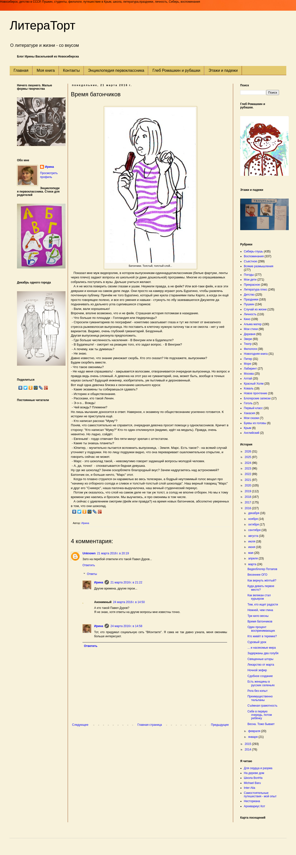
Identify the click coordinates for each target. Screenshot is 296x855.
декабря (254, 513)
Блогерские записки (257, 398)
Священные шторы (260, 659)
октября (254, 524)
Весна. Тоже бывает (261, 724)
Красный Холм (253, 383)
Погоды (249, 274)
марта (252, 564)
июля (252, 541)
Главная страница (150, 724)
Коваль (249, 388)
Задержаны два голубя (263, 653)
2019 (248, 491)
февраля (254, 731)
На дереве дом (254, 773)
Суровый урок (256, 642)
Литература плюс (255, 289)
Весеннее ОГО (257, 574)
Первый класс (253, 408)
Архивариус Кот (254, 806)
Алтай (248, 378)
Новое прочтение (255, 393)
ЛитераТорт (42, 25)
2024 (248, 463)
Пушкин (249, 304)
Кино (247, 319)
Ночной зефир (257, 670)
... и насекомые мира (261, 647)
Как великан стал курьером (259, 597)
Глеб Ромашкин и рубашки (176, 70)
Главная (21, 70)
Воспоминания (254, 256)
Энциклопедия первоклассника (116, 70)
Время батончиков (259, 621)
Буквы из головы (255, 423)
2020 (248, 485)
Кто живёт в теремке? (262, 636)
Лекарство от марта (260, 664)
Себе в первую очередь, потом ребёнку (259, 715)
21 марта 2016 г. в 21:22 (126, 582)
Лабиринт (250, 368)
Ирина (98, 582)
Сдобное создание (260, 676)
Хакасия (249, 413)
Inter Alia (249, 788)
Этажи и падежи (223, 70)
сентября (255, 530)
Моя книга (46, 70)
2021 (248, 480)
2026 (248, 451)
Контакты (71, 70)
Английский (251, 433)
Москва (249, 373)
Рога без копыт (257, 691)
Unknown (89, 553)
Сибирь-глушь (253, 251)
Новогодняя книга (256, 353)
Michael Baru (252, 783)
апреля (253, 558)
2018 (248, 497)
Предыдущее (220, 724)
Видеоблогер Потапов (262, 569)
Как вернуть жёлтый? (261, 580)
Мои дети (250, 279)
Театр (248, 344)
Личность (250, 314)
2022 (248, 474)
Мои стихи (251, 329)
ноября (253, 519)
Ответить (88, 565)
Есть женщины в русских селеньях (261, 683)
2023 (248, 468)
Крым (247, 428)
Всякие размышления (258, 266)
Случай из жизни (255, 309)
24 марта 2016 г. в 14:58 (126, 626)
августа (253, 536)
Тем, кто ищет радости (262, 604)
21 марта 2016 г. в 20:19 (113, 553)
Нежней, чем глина (260, 610)
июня (252, 547)
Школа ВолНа (253, 778)
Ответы (92, 574)
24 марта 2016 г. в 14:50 (129, 602)
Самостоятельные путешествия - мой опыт (260, 794)
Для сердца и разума (258, 768)
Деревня (249, 334)
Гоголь (248, 403)
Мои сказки (251, 418)
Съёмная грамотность (262, 705)
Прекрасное (252, 284)
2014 (248, 749)
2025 (248, 457)
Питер (248, 359)
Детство (249, 294)
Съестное (250, 261)
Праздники (251, 299)
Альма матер (253, 324)
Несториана (252, 801)
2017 (248, 502)
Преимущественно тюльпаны (260, 698)
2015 (248, 744)
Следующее (80, 724)
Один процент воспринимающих (261, 628)
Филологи (250, 349)
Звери (248, 339)
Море (247, 363)
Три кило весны (258, 616)
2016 (248, 508)
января (253, 737)
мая (251, 553)
